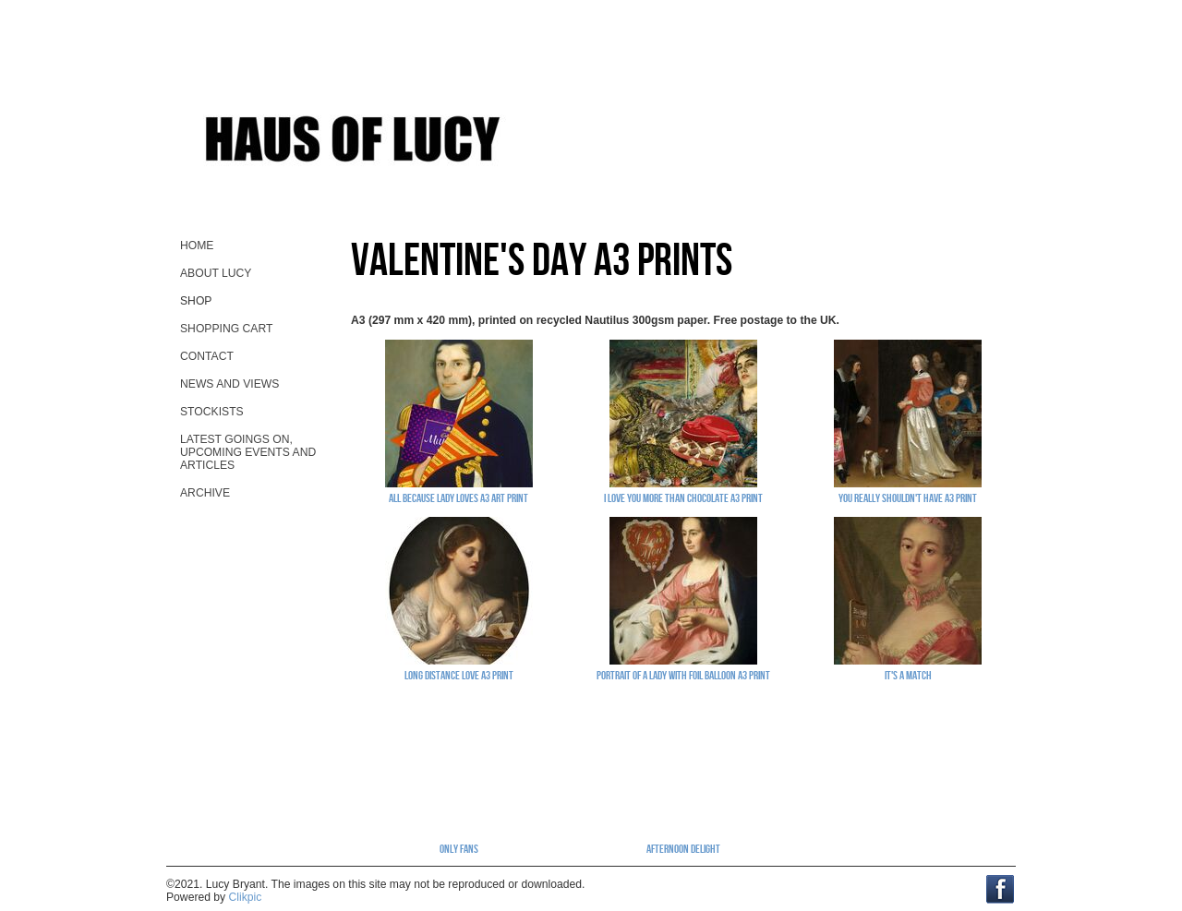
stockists (212, 411)
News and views (229, 384)
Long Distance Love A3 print (458, 674)
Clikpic (245, 897)
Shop (195, 300)
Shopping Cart (226, 328)
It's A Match (908, 674)
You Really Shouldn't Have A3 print (907, 497)
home (196, 245)
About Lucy (215, 273)
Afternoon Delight (683, 848)
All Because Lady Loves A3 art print (458, 497)
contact (207, 356)
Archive (205, 492)
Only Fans (459, 848)
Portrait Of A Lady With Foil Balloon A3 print (683, 674)
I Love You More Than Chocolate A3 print (683, 497)
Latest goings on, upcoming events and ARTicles (248, 452)
